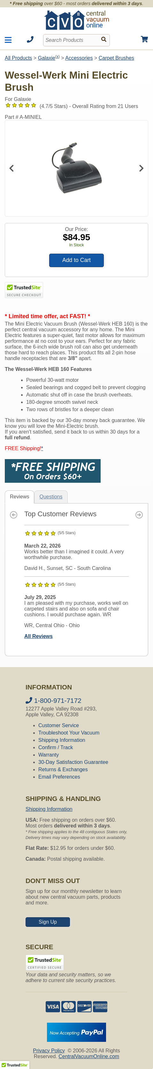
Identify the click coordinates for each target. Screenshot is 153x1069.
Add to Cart (76, 260)
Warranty (48, 755)
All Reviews (38, 636)
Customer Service (58, 725)
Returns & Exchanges (63, 769)
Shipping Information (61, 740)
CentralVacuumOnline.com (88, 1056)
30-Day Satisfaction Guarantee (73, 762)
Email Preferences (59, 777)
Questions (50, 496)
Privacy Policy (49, 1050)
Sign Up (48, 922)
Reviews (19, 496)
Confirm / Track (55, 747)
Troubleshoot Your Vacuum (68, 732)
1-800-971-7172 (53, 700)
